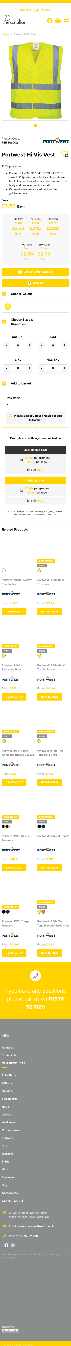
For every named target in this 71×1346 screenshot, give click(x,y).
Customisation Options (35, 272)
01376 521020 (28, 1236)
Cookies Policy (31, 1254)
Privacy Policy (16, 1254)
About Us (8, 1047)
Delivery (35, 283)
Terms (5, 1254)
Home (5, 34)
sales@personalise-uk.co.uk (35, 1226)
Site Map (10, 1257)
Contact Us (9, 1055)
